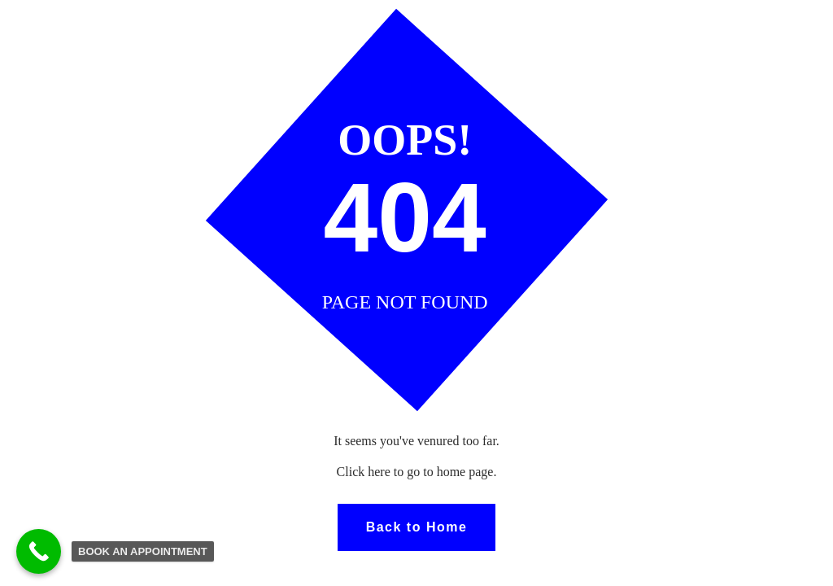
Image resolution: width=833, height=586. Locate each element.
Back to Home (417, 527)
